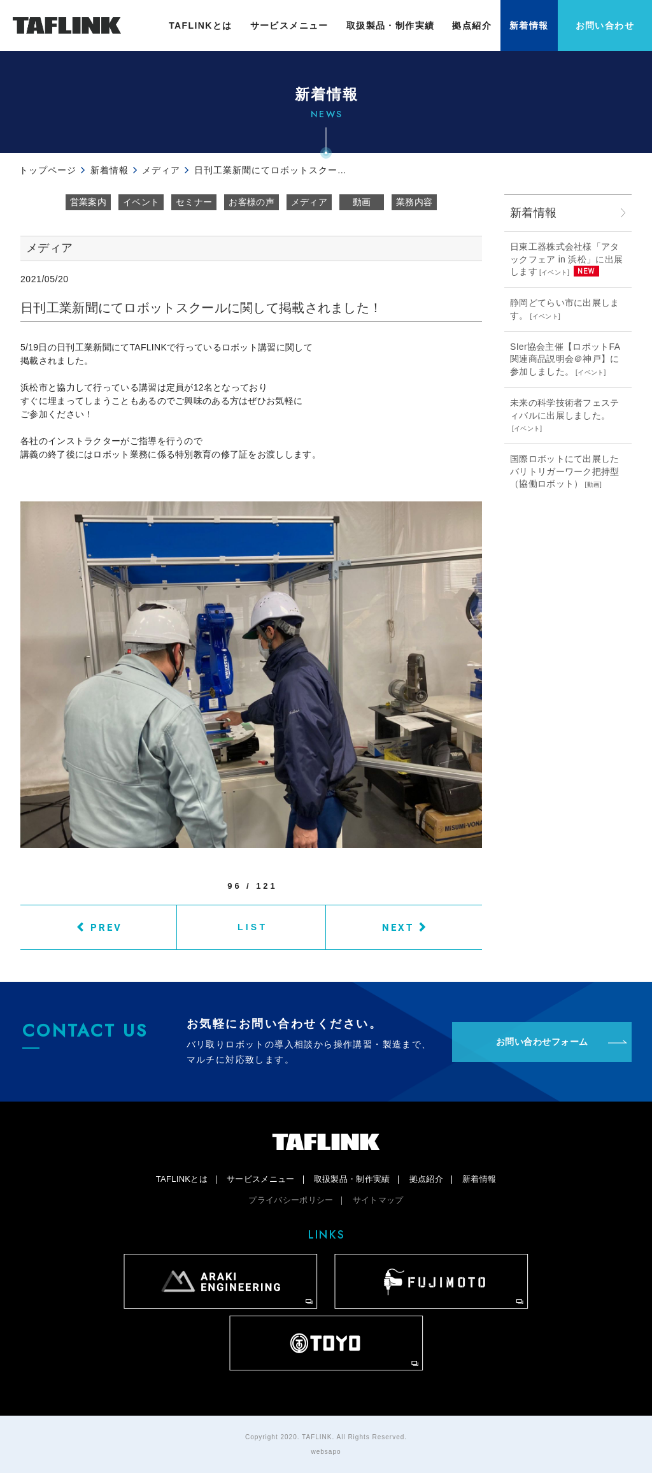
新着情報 (529, 25)
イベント (141, 202)
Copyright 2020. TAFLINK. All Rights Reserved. (326, 1437)
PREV (106, 927)
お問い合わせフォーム (542, 1042)
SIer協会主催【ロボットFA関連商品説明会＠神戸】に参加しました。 (565, 359)
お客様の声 (251, 202)
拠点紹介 (472, 25)
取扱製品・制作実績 (390, 25)
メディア (309, 202)
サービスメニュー (289, 25)
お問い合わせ (605, 25)
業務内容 (414, 202)
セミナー (194, 202)
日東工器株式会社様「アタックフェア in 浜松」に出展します (566, 259)
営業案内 (88, 202)
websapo (326, 1451)
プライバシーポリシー (290, 1200)
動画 (362, 202)
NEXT (398, 927)
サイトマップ (378, 1200)
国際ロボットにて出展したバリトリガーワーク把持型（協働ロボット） (565, 471)
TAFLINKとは (200, 25)
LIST (252, 927)
